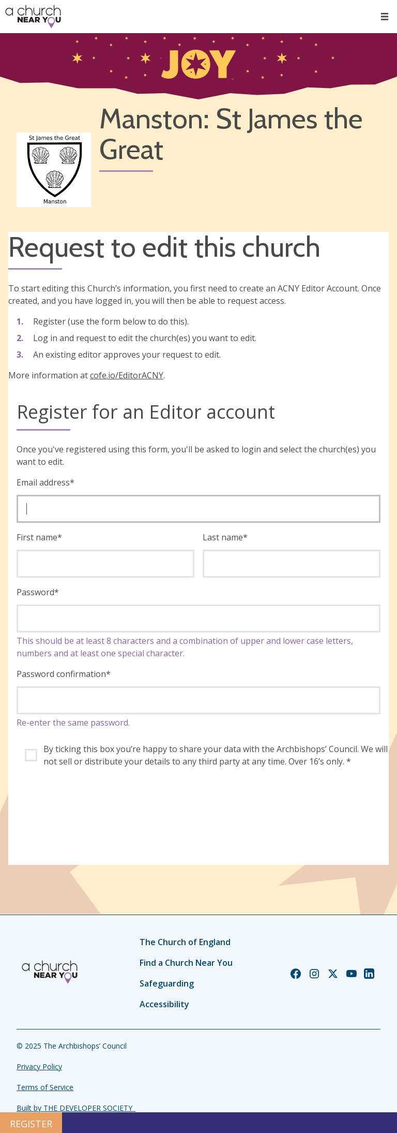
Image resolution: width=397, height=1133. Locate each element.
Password (38, 592)
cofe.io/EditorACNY (126, 375)
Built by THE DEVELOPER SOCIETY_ (76, 1108)
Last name (225, 537)
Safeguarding (167, 983)
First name (39, 537)
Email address (45, 482)
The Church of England (185, 942)
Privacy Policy (39, 1066)
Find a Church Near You (186, 962)
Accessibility (164, 1004)
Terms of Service (45, 1087)
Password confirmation (64, 674)
